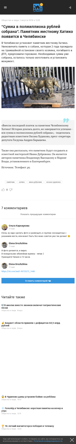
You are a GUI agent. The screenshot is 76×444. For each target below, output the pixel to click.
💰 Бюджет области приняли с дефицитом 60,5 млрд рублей (30, 324)
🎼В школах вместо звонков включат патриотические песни (31, 306)
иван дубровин (35, 182)
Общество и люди (10, 20)
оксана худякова (53, 182)
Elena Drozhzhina (18, 243)
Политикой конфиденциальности (48, 441)
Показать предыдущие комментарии (38, 214)
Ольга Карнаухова (19, 225)
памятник (11, 182)
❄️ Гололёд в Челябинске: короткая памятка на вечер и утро (32, 409)
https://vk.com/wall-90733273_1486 (18, 271)
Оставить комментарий (38, 281)
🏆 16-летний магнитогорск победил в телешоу (27, 426)
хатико (22, 182)
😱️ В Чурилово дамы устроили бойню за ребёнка (28, 397)
